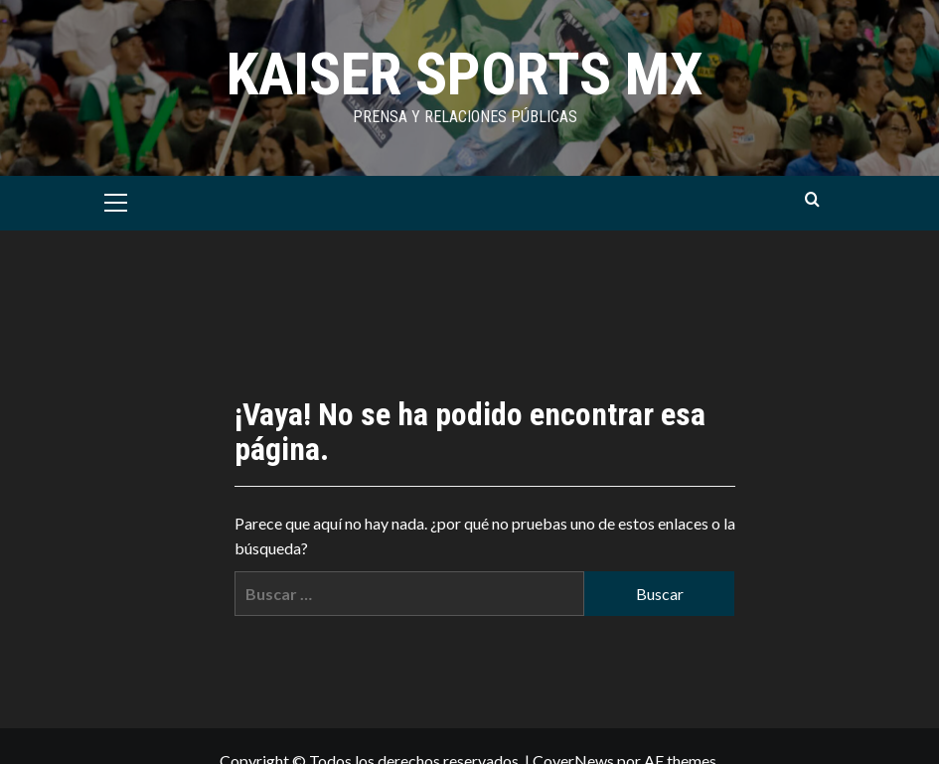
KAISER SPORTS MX (465, 74)
